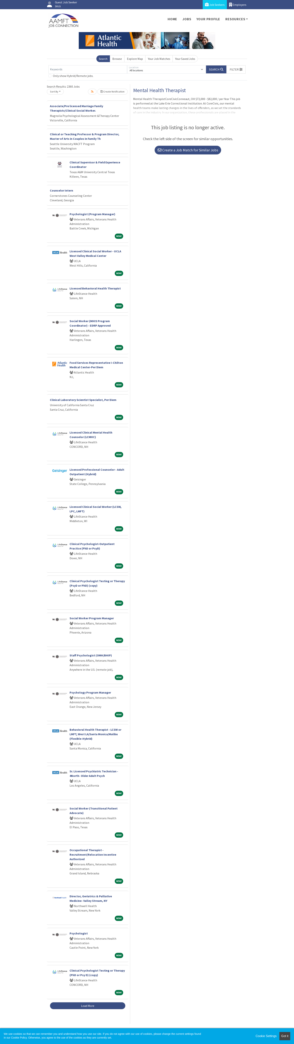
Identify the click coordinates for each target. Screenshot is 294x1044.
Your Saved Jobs (185, 59)
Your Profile (208, 19)
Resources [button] (235, 19)
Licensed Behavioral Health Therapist (95, 288)
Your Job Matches (159, 59)
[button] (236, 69)
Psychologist (79, 933)
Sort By (54, 91)
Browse (117, 59)
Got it (284, 1036)
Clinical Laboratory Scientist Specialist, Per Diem (83, 400)
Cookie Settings (266, 1036)
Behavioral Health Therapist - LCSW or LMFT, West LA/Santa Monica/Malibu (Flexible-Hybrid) (95, 734)
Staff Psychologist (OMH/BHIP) (91, 655)
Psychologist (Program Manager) (92, 214)
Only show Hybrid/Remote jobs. (73, 76)
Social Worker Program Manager (92, 618)
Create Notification (112, 91)
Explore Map (135, 59)
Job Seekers (215, 4)
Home (172, 19)
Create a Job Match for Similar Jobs (188, 150)
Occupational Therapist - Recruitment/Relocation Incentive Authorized (93, 854)
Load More (87, 1006)
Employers (237, 4)
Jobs (186, 19)
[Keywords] (87, 69)
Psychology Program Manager (90, 692)
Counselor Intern (61, 190)
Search (103, 59)
